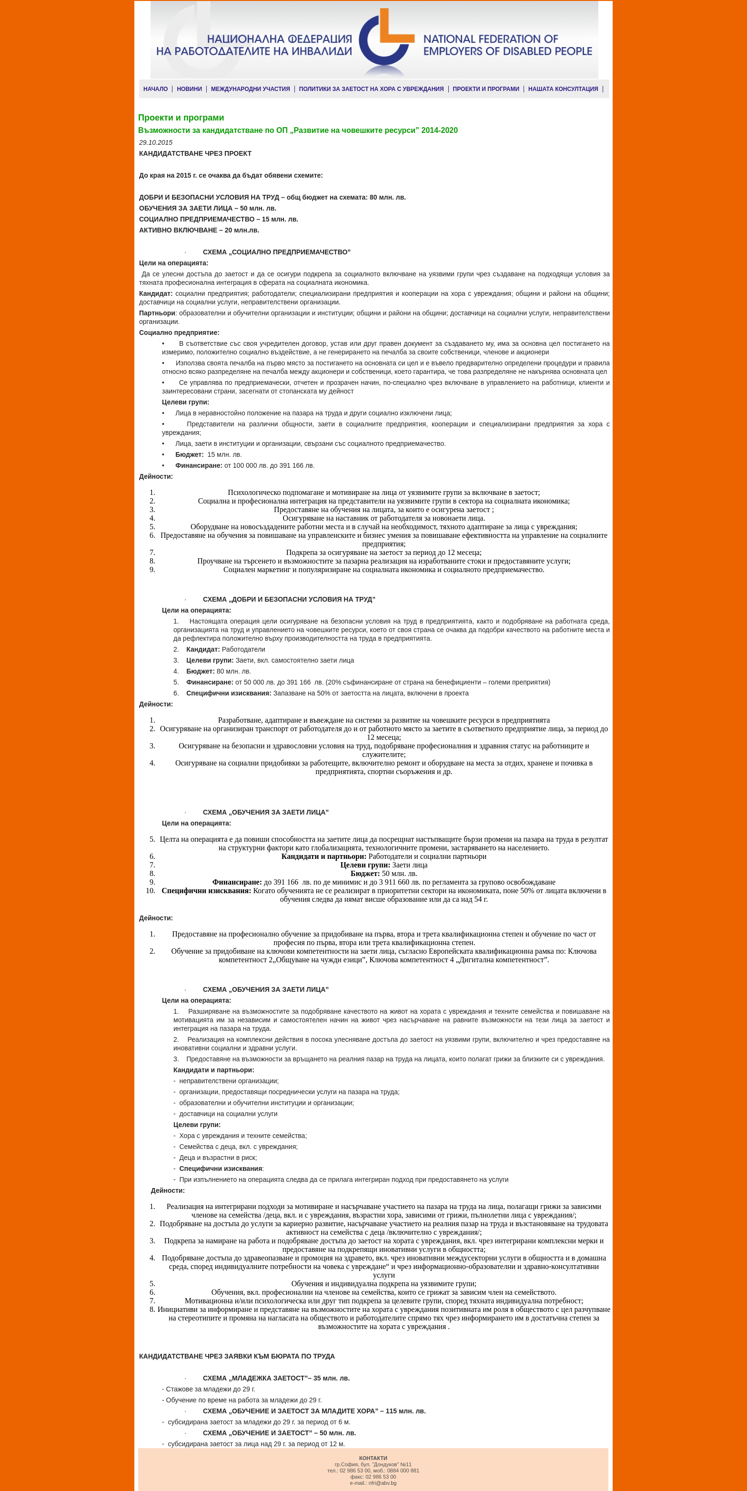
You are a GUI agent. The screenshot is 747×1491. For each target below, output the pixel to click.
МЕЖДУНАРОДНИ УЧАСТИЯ (250, 89)
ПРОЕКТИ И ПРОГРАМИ (486, 89)
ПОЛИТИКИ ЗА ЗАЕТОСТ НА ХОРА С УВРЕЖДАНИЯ (371, 89)
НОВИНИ (189, 89)
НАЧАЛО (155, 89)
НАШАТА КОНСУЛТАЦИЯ (563, 89)
